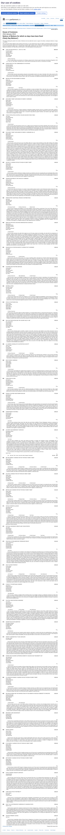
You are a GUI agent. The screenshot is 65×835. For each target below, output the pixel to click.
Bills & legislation (26, 25)
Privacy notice (41, 830)
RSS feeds (57, 18)
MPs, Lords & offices (21, 23)
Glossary (8, 830)
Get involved (36, 23)
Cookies (48, 18)
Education (46, 23)
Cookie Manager (52, 830)
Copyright (36, 830)
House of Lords (14, 25)
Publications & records (39, 25)
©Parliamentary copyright (7, 826)
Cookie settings (41, 13)
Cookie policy (47, 830)
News (52, 25)
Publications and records (31, 28)
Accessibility (43, 18)
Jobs (25, 830)
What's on (20, 25)
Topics (55, 25)
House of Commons (6, 25)
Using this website (30, 830)
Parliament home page (12, 28)
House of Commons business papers (51, 28)
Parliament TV (47, 25)
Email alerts (52, 18)
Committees (32, 25)
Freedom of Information (19, 830)
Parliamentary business (11, 23)
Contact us (62, 18)
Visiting (41, 23)
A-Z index (4, 830)
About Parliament (29, 23)
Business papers (40, 28)
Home (4, 23)
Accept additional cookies (9, 13)
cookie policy (37, 9)
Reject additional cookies (27, 13)
